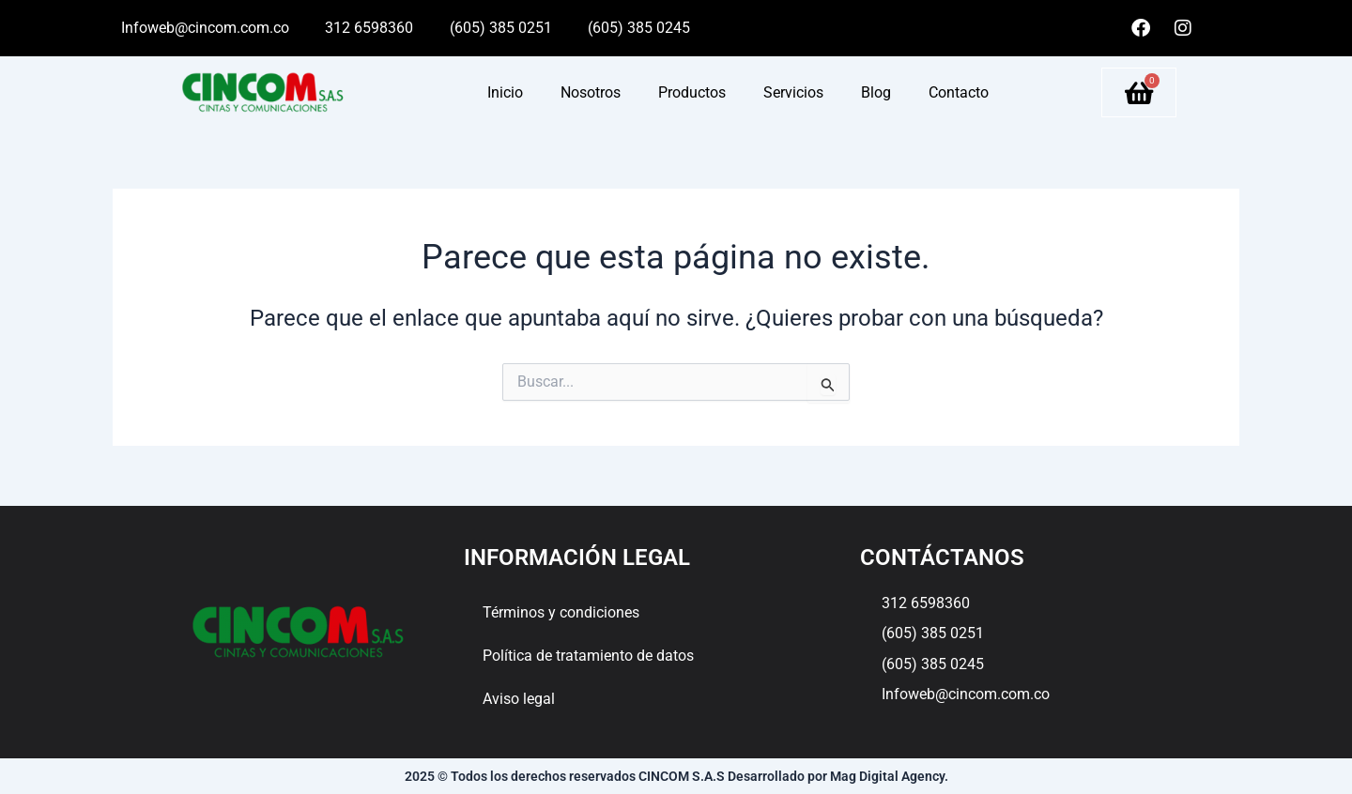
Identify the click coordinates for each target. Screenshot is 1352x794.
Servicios (793, 92)
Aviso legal (519, 699)
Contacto (959, 92)
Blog (876, 92)
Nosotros (591, 92)
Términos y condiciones (561, 612)
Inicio (505, 92)
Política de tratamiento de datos (588, 655)
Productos (692, 92)
